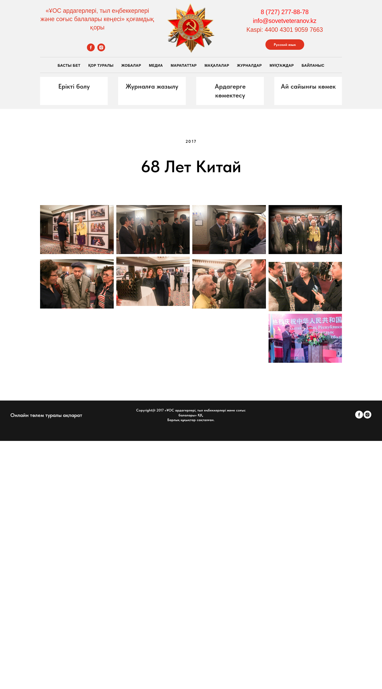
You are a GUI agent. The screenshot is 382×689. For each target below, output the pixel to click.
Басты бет (69, 65)
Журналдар (249, 65)
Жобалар (131, 65)
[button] (74, 86)
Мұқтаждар (282, 65)
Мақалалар (217, 65)
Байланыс (313, 65)
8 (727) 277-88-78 (285, 12)
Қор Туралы (100, 65)
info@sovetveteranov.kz (284, 20)
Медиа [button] (156, 65)
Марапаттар (184, 65)
